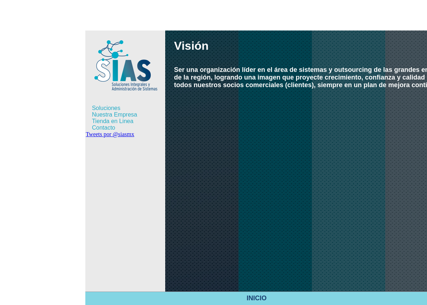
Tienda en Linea (112, 121)
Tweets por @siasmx (110, 134)
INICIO (257, 298)
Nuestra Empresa (114, 114)
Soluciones (106, 108)
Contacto (103, 128)
